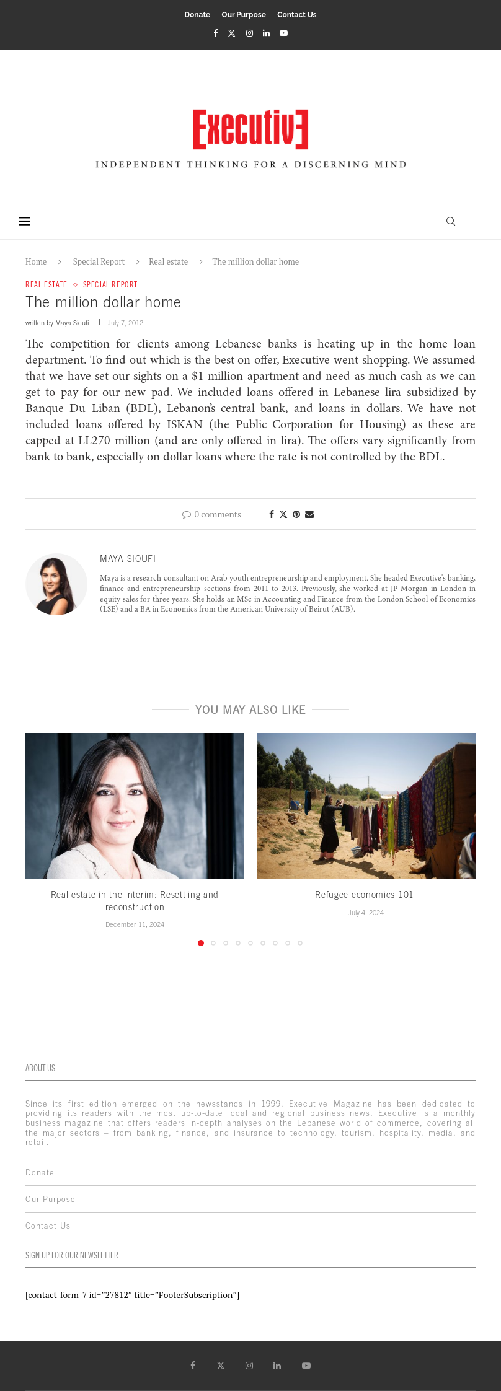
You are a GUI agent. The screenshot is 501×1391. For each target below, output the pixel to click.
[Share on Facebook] (271, 514)
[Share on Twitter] (283, 514)
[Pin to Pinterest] (296, 514)
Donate (197, 15)
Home (36, 261)
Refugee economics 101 (366, 895)
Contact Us (296, 15)
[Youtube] (284, 32)
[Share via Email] (309, 514)
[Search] (451, 221)
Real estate (168, 261)
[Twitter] (232, 32)
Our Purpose (244, 15)
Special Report (99, 261)
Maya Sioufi (72, 323)
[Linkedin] (266, 32)
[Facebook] (215, 32)
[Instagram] (249, 32)
